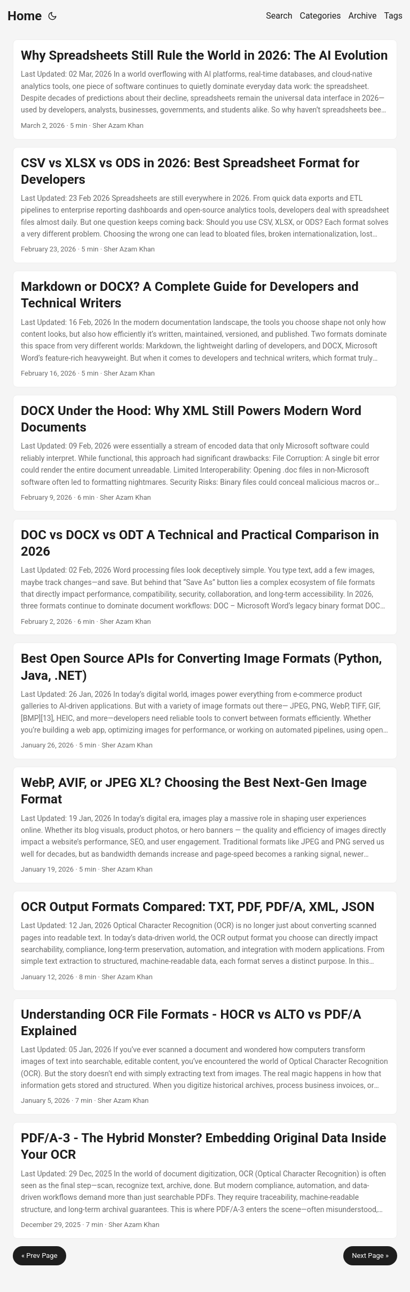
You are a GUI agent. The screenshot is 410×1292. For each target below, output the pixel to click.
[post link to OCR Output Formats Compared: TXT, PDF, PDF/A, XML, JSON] (205, 940)
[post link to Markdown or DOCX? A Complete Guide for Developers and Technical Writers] (205, 329)
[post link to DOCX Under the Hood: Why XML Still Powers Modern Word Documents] (205, 453)
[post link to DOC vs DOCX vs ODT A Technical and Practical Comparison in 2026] (205, 577)
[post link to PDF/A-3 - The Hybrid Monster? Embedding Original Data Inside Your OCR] (205, 1180)
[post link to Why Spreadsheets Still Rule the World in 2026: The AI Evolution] (205, 89)
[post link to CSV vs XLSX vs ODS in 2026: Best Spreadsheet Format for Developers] (205, 205)
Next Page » (370, 1256)
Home (24, 16)
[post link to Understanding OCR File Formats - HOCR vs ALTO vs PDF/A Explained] (205, 1057)
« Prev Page (39, 1256)
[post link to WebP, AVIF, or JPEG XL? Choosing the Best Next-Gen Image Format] (205, 825)
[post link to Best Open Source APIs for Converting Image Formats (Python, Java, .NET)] (205, 701)
